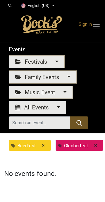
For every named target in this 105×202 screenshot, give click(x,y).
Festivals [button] (31, 61)
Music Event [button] (36, 92)
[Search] (79, 122)
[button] (10, 5)
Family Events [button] (37, 77)
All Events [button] (32, 107)
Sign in (85, 24)
